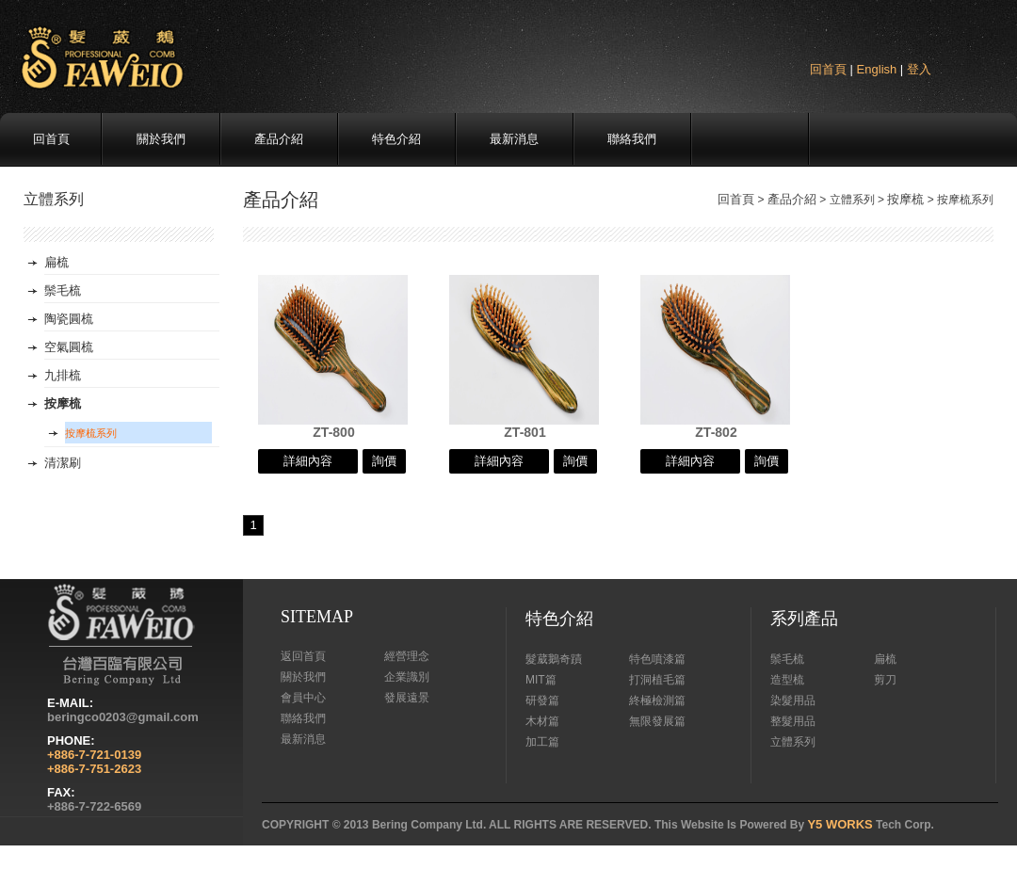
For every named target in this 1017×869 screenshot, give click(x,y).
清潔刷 (62, 463)
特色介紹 (396, 139)
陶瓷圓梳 (68, 319)
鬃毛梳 (62, 290)
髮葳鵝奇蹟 (553, 659)
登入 (919, 69)
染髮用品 (792, 700)
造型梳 (787, 679)
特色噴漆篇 (657, 659)
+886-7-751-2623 (94, 769)
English (877, 69)
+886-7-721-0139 (94, 755)
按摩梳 (905, 199)
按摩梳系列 (91, 433)
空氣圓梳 (68, 347)
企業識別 (406, 677)
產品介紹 (278, 139)
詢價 (384, 461)
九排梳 (62, 375)
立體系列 (792, 741)
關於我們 (161, 139)
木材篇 (542, 721)
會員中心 (303, 697)
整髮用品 (792, 721)
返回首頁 (303, 656)
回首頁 (828, 69)
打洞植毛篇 (657, 679)
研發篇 (542, 700)
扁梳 (56, 262)
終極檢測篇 (657, 700)
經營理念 (406, 656)
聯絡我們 (631, 139)
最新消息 (514, 139)
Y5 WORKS (839, 824)
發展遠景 (406, 697)
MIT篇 (541, 679)
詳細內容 (307, 461)
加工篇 (542, 741)
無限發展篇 (657, 721)
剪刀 (885, 679)
